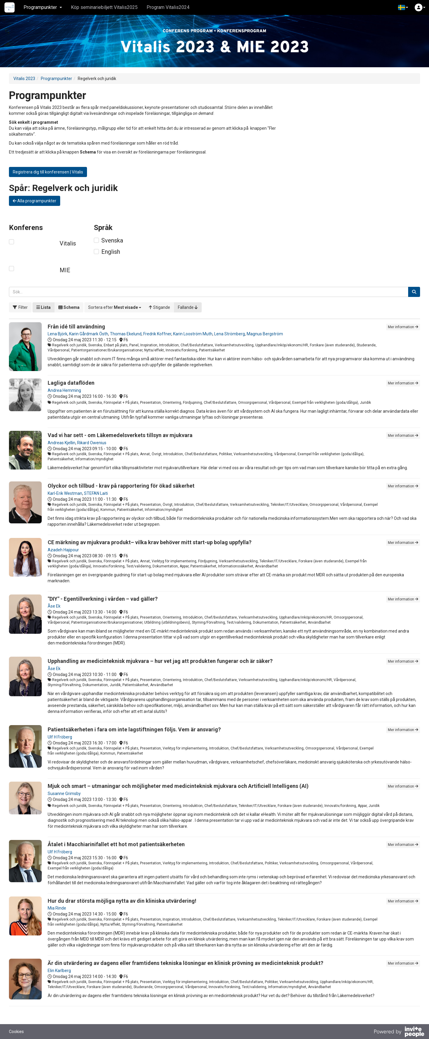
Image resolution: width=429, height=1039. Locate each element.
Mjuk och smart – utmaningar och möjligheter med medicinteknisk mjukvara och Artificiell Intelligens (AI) (178, 786)
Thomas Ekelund (126, 333)
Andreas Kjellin (61, 442)
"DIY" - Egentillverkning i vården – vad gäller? (103, 599)
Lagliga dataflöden (71, 383)
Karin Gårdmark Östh (88, 333)
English (110, 251)
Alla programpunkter (34, 200)
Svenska (112, 240)
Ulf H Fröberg (60, 737)
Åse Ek (54, 606)
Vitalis (68, 243)
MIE (65, 270)
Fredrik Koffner (157, 333)
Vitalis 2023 (24, 78)
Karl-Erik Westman (65, 493)
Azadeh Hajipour (63, 549)
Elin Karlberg (59, 970)
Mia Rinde (57, 908)
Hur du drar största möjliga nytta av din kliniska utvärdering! (122, 901)
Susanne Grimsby (64, 793)
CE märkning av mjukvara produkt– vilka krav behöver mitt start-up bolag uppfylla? (149, 542)
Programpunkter (56, 78)
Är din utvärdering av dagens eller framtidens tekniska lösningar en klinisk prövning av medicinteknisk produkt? (185, 963)
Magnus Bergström (265, 333)
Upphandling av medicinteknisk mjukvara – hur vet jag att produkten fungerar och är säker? (160, 661)
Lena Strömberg (229, 333)
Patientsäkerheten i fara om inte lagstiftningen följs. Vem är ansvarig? (134, 729)
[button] (403, 7)
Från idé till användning (76, 326)
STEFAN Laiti (96, 493)
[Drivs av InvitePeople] (399, 1032)
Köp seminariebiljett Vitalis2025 (104, 7)
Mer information (403, 327)
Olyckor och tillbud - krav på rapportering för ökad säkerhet (121, 486)
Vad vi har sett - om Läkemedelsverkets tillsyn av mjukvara (120, 435)
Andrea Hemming (64, 390)
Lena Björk (57, 333)
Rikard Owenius (91, 442)
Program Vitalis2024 (168, 7)
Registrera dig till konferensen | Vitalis (48, 172)
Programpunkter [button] (43, 7)
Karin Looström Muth (192, 333)
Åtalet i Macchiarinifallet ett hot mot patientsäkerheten (116, 844)
